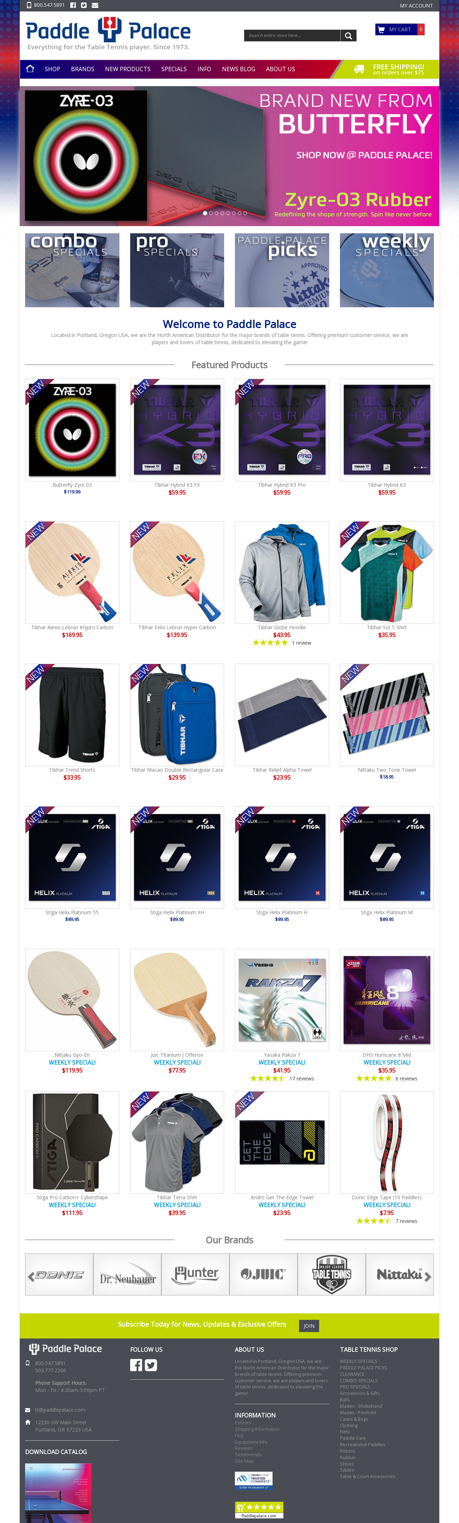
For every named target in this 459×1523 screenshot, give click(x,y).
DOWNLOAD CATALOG (56, 1452)
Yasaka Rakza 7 (282, 1054)
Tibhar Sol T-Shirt (387, 627)
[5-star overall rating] (282, 642)
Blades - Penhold (358, 1413)
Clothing (349, 1425)
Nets (345, 1432)
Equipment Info (251, 1442)
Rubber (348, 1457)
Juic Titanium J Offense (177, 1054)
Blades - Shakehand (361, 1406)
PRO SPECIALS (355, 1387)
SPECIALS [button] (174, 69)
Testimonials (248, 1455)
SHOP (52, 69)
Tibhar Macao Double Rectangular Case (177, 769)
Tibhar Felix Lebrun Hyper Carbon (177, 627)
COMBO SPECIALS (359, 1381)
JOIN (309, 1325)
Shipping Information (257, 1429)
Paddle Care (353, 1438)
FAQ (239, 1436)
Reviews (243, 1448)
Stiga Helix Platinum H (281, 912)
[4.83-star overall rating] (387, 1078)
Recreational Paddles (362, 1445)
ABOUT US (280, 69)
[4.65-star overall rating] (282, 1078)
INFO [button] (204, 69)
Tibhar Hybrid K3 (387, 484)
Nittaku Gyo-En (72, 1054)
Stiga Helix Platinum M (387, 912)
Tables (347, 1470)
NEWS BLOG (238, 69)
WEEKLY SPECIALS (359, 1361)
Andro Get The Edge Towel (282, 1197)
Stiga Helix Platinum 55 (72, 912)
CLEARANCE (352, 1374)
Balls (345, 1400)
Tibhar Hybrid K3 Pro (282, 484)
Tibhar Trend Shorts (72, 769)
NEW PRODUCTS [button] (128, 69)
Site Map (244, 1461)
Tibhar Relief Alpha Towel (282, 769)
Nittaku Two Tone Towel (387, 769)
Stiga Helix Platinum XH (177, 912)
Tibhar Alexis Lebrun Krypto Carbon (72, 627)
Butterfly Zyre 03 (72, 484)
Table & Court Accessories (367, 1476)
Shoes (347, 1464)
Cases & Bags (354, 1419)
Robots (347, 1451)
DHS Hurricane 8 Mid (387, 1054)
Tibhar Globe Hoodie (282, 627)
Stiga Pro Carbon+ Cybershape (72, 1197)
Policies (243, 1423)
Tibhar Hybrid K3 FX (177, 484)
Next (439, 1274)
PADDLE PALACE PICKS (363, 1368)
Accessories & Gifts (360, 1393)
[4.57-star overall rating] (387, 1221)
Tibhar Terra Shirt (177, 1197)
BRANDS (82, 69)
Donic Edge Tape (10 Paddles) (387, 1197)
